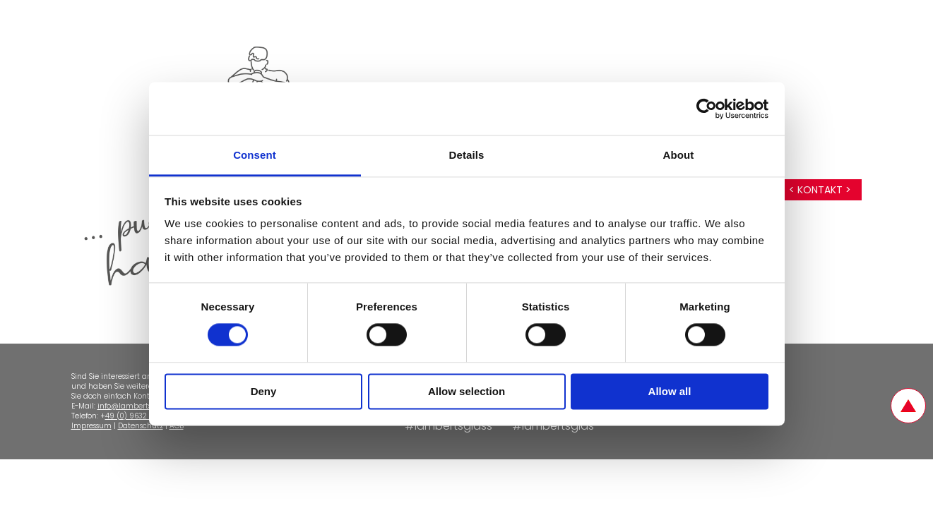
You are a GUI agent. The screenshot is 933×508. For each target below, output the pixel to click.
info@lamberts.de (129, 406)
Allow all (669, 391)
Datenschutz (140, 426)
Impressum (91, 426)
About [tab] (678, 155)
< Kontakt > (820, 190)
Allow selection (466, 391)
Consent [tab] (254, 155)
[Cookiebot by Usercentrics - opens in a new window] (706, 108)
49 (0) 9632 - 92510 (140, 416)
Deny (264, 391)
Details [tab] (467, 155)
